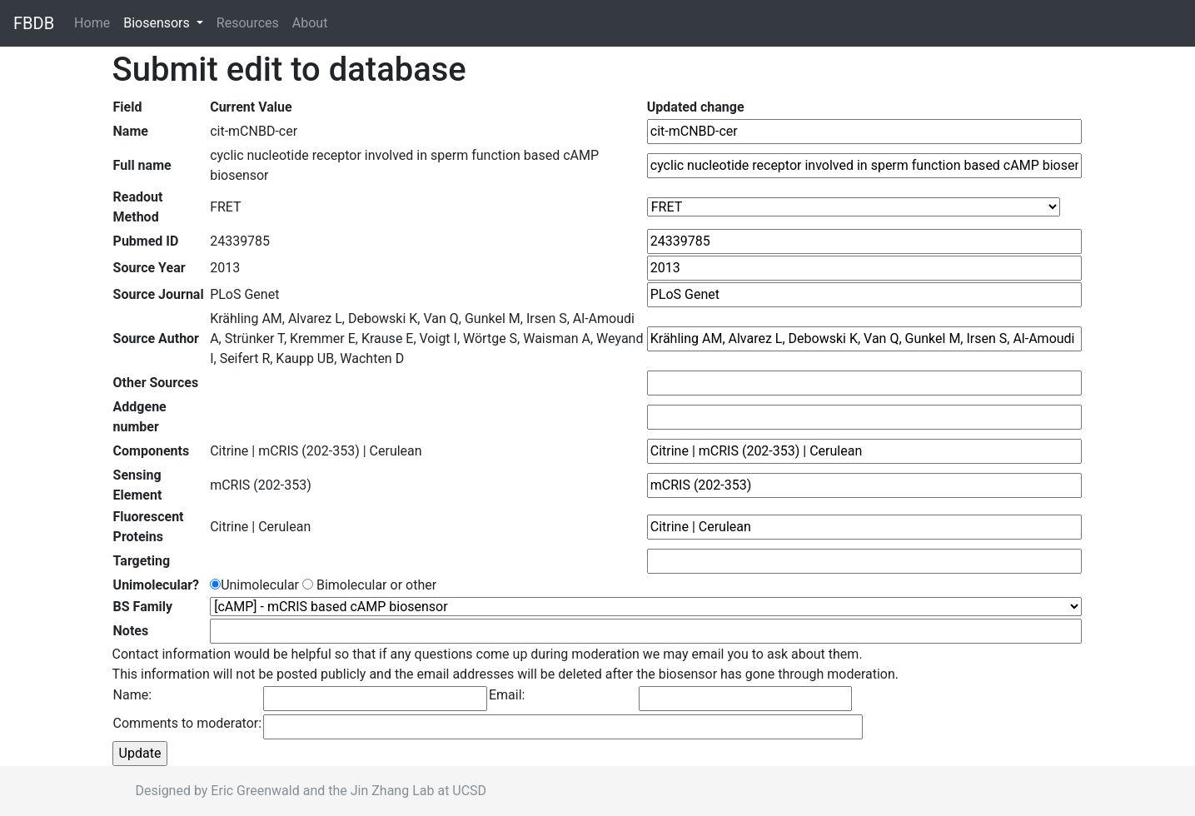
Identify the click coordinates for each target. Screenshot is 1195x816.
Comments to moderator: (187, 723)
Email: (507, 695)
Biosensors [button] (158, 23)
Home (95, 22)
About (310, 23)
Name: (132, 695)
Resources (248, 23)
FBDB (33, 23)
